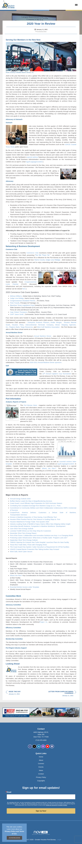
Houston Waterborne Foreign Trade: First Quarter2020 (29, 522)
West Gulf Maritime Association (48, 327)
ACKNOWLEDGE (14, 838)
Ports (59, 506)
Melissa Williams (16, 296)
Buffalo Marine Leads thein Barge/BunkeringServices (31, 501)
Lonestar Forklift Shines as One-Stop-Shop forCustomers (30, 531)
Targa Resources (26, 327)
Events (41, 767)
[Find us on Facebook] (30, 746)
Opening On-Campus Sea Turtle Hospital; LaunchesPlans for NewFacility (42, 542)
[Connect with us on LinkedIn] (39, 746)
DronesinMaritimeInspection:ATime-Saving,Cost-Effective (33, 517)
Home (41, 757)
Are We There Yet (42, 255)
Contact (41, 774)
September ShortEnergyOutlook (24, 540)
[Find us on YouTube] (47, 746)
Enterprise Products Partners (38, 322)
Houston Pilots (17, 325)
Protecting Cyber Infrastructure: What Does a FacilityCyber (31, 538)
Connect (41, 763)
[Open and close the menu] (47, 5)
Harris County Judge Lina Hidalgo (47, 260)
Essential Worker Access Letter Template (24, 587)
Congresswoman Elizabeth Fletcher (22, 301)
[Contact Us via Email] (52, 746)
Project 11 (43, 622)
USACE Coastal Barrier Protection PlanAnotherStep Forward (34, 549)
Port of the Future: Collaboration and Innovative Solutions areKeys (34, 535)
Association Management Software (41, 833)
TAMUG (13, 542)
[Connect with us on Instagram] (43, 746)
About (41, 760)
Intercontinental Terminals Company (39, 325)
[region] (60, 693)
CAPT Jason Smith (16, 314)
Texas (12, 545)
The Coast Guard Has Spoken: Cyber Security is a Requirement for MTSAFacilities (39, 547)
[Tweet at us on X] (34, 746)
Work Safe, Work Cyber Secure (21, 551)
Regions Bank (14, 327)
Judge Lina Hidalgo (17, 298)
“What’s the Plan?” (49, 468)
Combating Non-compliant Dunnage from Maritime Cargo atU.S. (33, 506)
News (41, 770)
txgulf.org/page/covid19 (34, 162)
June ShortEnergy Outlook (21, 528)
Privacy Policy (41, 777)
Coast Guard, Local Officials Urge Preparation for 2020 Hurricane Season (36, 503)
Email (9, 792)
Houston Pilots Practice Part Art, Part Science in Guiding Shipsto (33, 519)
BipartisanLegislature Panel (22, 305)
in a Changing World (65, 535)
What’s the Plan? (16, 575)
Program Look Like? (60, 538)
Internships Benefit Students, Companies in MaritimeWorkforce (33, 526)
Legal (59, 839)
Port (58, 519)
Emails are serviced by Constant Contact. (56, 805)
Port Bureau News (42, 31)
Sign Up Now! (41, 811)
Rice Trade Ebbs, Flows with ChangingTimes (31, 545)
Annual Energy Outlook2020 (20, 499)
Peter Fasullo (14, 303)
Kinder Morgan (56, 322)
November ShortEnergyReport (23, 533)
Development (60, 526)
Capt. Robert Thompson (18, 312)
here (24, 289)
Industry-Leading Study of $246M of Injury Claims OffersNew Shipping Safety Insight (40, 524)
